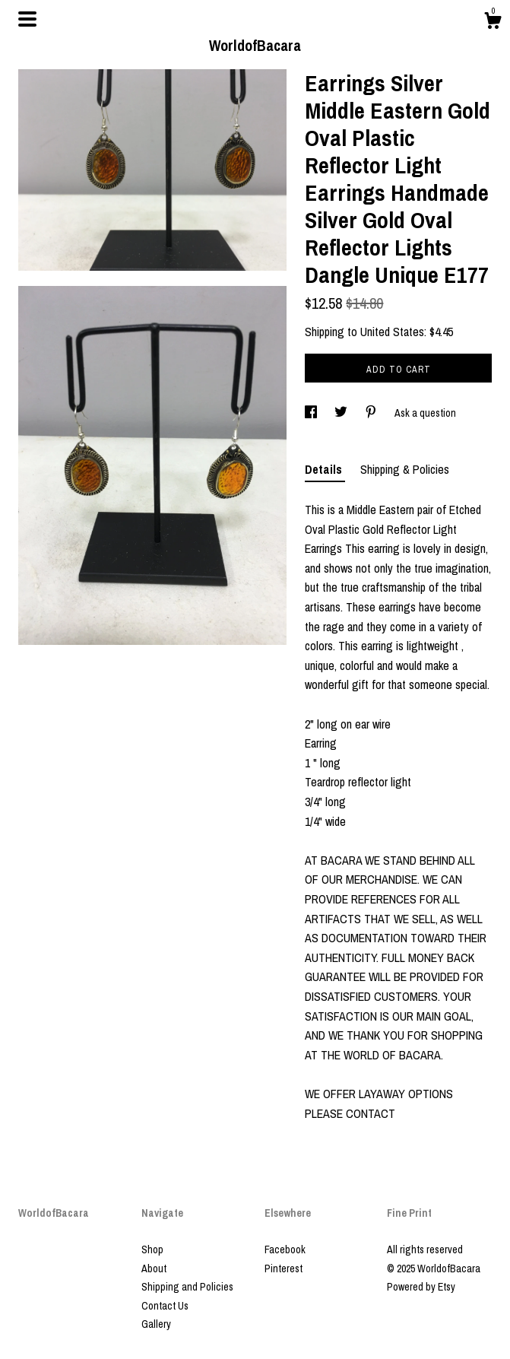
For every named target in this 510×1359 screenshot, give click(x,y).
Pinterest (284, 1268)
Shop (152, 1249)
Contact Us (164, 1306)
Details (325, 469)
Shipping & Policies (404, 469)
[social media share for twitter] (342, 413)
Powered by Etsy (421, 1287)
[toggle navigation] (27, 19)
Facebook (285, 1249)
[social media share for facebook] (312, 413)
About (153, 1268)
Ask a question (425, 413)
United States (392, 331)
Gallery (156, 1324)
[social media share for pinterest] (372, 413)
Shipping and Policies (187, 1287)
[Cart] (492, 22)
